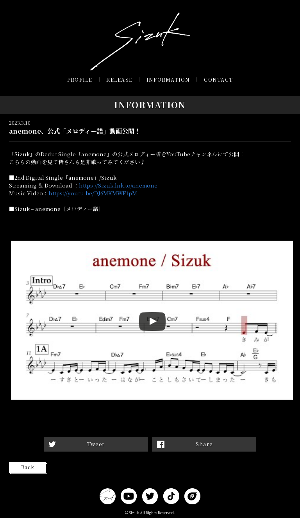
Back (27, 467)
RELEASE (119, 79)
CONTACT (218, 79)
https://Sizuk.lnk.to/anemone (118, 185)
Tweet (95, 444)
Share (204, 444)
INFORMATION (168, 79)
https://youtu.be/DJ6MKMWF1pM (92, 193)
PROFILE (80, 79)
